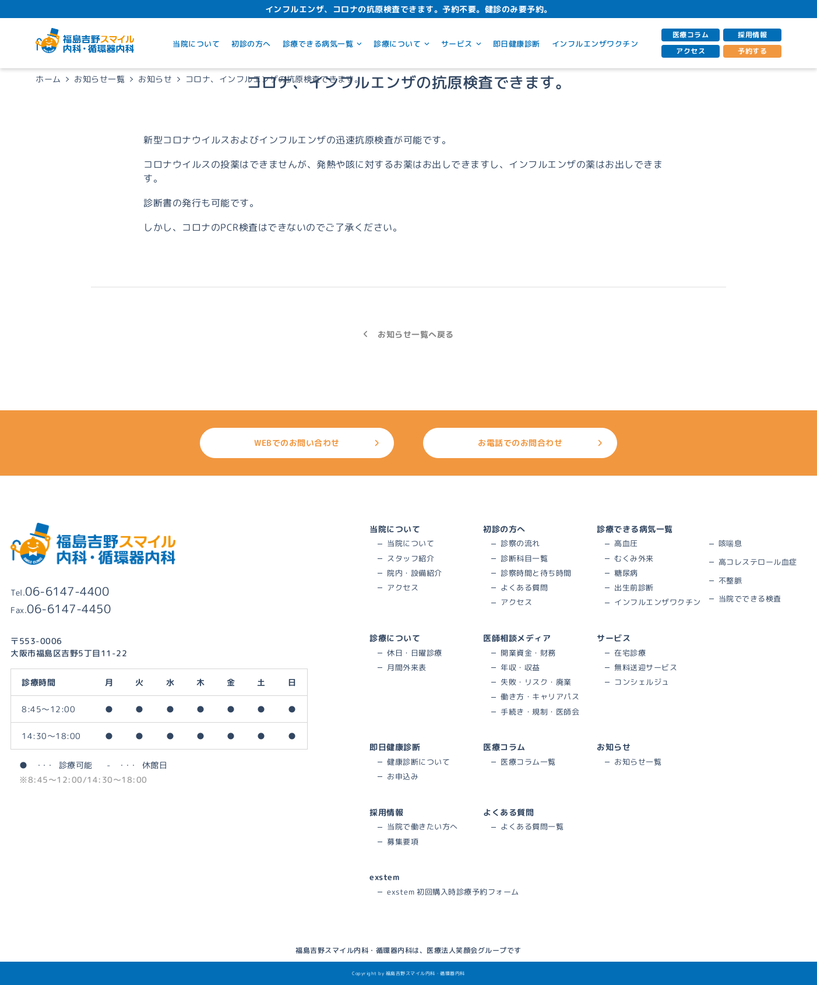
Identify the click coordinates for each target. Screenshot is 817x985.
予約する (752, 51)
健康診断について (418, 762)
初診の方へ (251, 43)
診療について (401, 43)
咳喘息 (730, 543)
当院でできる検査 (750, 598)
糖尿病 (626, 573)
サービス (461, 43)
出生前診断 (634, 587)
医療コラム (690, 35)
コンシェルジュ (642, 682)
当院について (196, 43)
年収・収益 (520, 667)
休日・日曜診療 (414, 653)
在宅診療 (630, 653)
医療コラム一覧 (528, 762)
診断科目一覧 (524, 558)
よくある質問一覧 (532, 826)
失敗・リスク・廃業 (536, 682)
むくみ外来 (634, 558)
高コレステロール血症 (758, 562)
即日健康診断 (516, 43)
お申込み (402, 776)
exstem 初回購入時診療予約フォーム (453, 891)
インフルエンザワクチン (595, 43)
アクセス (690, 51)
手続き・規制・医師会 (540, 711)
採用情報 (752, 35)
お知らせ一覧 (637, 762)
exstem (384, 876)
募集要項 (402, 841)
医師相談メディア (517, 637)
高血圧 (626, 543)
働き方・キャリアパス (540, 696)
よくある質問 (524, 587)
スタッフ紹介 (410, 558)
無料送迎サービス (645, 667)
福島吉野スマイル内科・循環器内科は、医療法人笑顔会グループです (408, 950)
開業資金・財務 (528, 653)
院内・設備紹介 (414, 573)
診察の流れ (520, 543)
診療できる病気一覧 (322, 43)
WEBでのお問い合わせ (316, 442)
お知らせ (614, 746)
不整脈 (730, 580)
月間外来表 (407, 667)
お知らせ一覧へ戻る (408, 334)
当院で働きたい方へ (422, 826)
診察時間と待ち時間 (536, 573)
